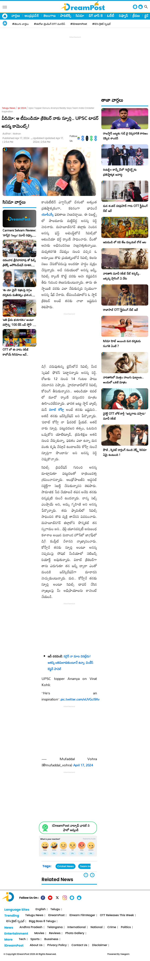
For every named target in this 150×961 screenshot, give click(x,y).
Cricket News (65, 866)
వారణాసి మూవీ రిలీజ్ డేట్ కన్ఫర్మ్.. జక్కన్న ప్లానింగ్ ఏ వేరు (121, 276)
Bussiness (51, 939)
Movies (39, 933)
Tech (22, 939)
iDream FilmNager (82, 915)
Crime (111, 927)
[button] (92, 875)
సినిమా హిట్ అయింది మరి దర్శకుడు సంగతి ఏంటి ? (122, 343)
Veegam (124, 954)
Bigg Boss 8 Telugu (42, 921)
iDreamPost (56, 915)
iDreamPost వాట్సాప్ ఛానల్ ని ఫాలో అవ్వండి (71, 827)
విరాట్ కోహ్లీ (56, 409)
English (41, 909)
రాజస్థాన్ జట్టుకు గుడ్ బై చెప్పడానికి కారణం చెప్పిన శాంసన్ (125, 135)
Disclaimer (99, 945)
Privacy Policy (57, 945)
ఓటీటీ (110, 15)
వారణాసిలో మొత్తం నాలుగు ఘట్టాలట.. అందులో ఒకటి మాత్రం (123, 379)
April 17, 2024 (83, 765)
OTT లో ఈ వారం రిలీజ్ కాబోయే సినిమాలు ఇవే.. (16, 352)
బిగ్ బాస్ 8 (95, 15)
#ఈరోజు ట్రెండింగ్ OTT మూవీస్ (49, 24)
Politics (126, 927)
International (76, 927)
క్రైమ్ (147, 15)
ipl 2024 (22, 107)
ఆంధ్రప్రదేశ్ (32, 15)
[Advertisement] (76, 63)
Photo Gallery (74, 933)
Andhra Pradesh (30, 927)
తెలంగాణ (50, 15)
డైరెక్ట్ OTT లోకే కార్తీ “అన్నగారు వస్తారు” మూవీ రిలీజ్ (124, 416)
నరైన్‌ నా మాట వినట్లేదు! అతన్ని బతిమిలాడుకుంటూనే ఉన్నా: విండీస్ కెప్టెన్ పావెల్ (70, 662)
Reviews (54, 933)
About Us (36, 945)
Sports (34, 939)
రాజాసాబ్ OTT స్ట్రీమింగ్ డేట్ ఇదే (120, 310)
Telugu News (8, 107)
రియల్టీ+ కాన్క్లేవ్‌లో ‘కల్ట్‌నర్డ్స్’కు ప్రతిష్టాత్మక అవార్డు (120, 172)
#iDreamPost (78, 24)
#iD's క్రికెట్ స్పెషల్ (101, 24)
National (97, 927)
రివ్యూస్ (123, 15)
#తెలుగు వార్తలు (20, 24)
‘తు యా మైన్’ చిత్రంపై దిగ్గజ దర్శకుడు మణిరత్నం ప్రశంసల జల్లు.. (18, 292)
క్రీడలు (136, 15)
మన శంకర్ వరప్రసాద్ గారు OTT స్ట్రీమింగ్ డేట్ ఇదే (125, 208)
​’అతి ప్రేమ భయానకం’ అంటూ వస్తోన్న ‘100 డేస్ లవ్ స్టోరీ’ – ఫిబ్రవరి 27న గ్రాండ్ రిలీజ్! (19, 322)
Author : (11, 134)
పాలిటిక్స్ (65, 15)
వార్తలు (15, 15)
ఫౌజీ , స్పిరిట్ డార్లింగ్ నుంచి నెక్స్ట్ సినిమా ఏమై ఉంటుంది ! (125, 452)
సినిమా (80, 15)
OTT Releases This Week (117, 915)
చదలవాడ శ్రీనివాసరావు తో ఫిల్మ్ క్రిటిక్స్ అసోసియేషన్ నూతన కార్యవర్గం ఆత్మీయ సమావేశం (19, 263)
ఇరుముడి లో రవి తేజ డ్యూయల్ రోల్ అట (124, 242)
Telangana (55, 927)
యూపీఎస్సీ (48, 214)
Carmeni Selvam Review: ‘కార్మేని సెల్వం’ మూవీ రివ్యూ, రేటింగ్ (19, 233)
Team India (87, 866)
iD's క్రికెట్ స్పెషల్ (15, 921)
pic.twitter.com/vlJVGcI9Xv (80, 699)
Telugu (55, 909)
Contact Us (79, 945)
